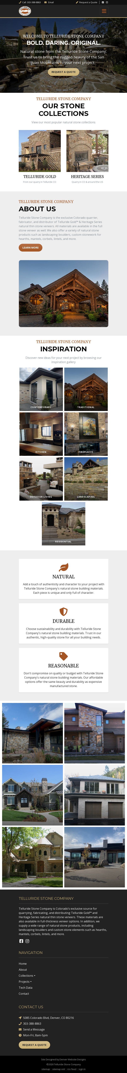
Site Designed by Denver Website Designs (63, 1059)
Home (23, 964)
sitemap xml (58, 1069)
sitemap (46, 1069)
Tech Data (25, 988)
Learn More (30, 247)
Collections (26, 976)
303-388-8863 (30, 1023)
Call (30, 2)
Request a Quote (64, 72)
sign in (82, 1069)
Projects (24, 982)
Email (49, 2)
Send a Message (32, 1029)
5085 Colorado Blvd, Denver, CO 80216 (46, 1018)
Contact (24, 994)
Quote (86, 2)
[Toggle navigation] (104, 11)
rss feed (71, 1069)
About (23, 970)
